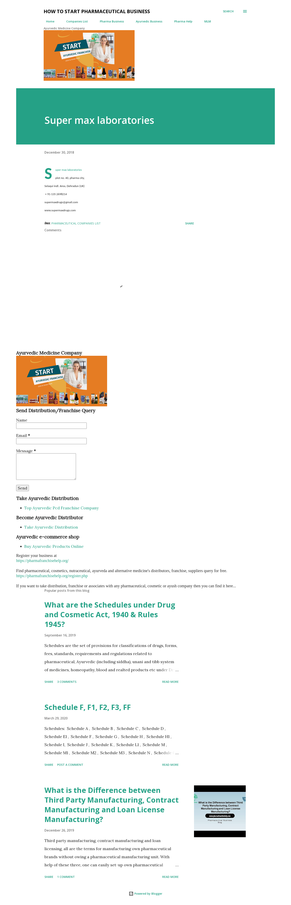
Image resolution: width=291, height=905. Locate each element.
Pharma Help (181, 21)
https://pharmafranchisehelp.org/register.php (52, 576)
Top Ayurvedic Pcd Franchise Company (61, 507)
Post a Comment (70, 765)
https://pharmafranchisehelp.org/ (42, 560)
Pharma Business (109, 21)
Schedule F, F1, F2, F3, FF (87, 707)
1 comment (66, 877)
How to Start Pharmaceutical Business (97, 11)
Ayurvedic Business (146, 21)
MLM (205, 21)
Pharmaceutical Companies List (76, 223)
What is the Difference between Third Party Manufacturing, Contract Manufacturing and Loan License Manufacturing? (111, 804)
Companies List (74, 21)
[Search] (228, 11)
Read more (170, 682)
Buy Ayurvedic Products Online (54, 546)
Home (48, 21)
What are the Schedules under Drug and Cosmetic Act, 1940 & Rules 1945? (109, 614)
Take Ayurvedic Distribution (51, 527)
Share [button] (189, 223)
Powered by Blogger (145, 893)
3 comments (66, 682)
